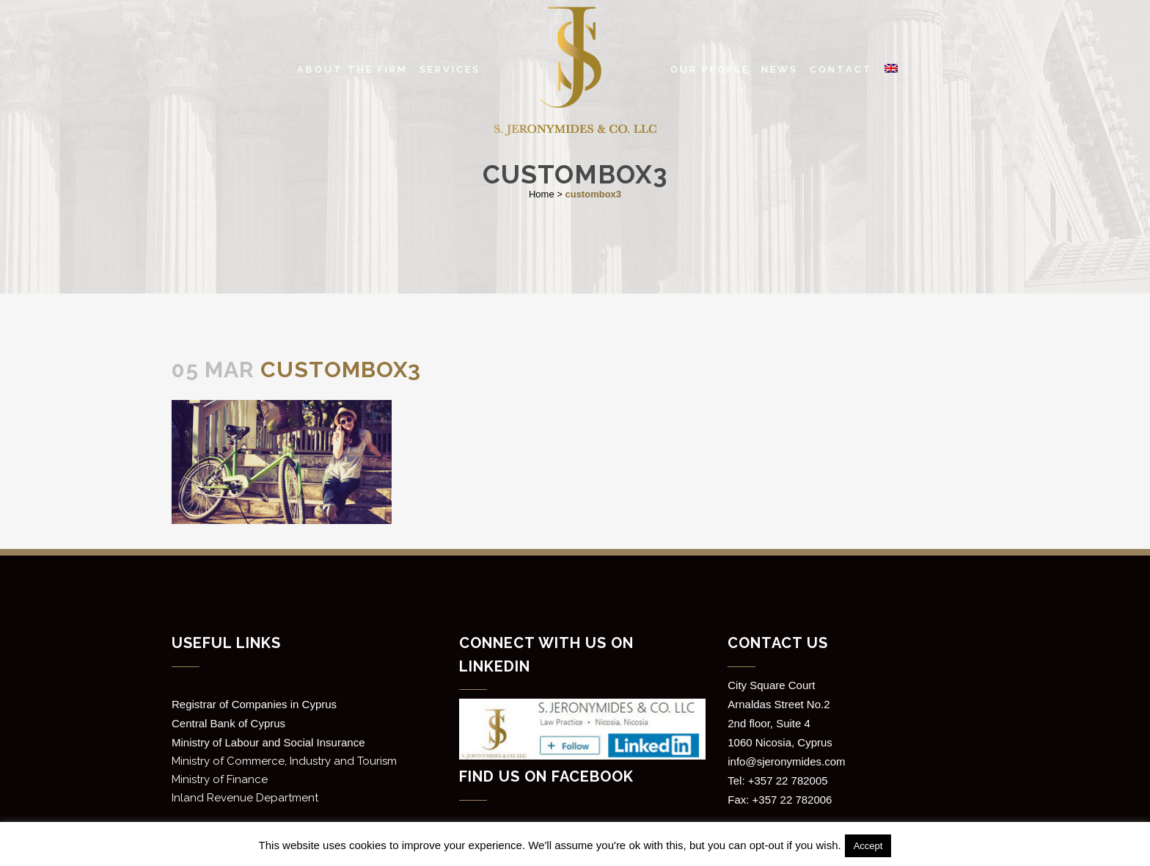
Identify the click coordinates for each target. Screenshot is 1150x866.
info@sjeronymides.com (786, 761)
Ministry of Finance (220, 779)
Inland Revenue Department (245, 797)
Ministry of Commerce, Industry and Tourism (284, 761)
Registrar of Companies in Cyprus (254, 704)
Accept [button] (868, 845)
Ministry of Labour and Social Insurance (268, 742)
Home (541, 194)
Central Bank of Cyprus (228, 723)
